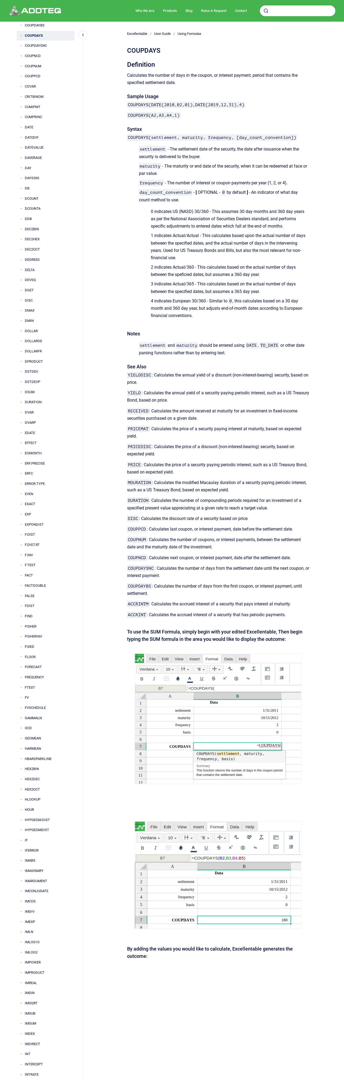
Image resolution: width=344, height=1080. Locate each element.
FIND (29, 616)
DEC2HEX (32, 239)
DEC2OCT (32, 249)
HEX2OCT (32, 789)
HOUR (29, 810)
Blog (189, 11)
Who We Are (144, 11)
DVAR (29, 412)
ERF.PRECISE (35, 463)
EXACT (30, 504)
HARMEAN (33, 748)
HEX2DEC (32, 779)
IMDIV (30, 911)
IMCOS (30, 901)
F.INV (29, 555)
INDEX (30, 1034)
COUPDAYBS (35, 25)
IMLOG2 (31, 952)
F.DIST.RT (32, 545)
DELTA (30, 270)
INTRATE (32, 1074)
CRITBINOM (34, 97)
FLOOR (30, 657)
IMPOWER (33, 962)
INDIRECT (32, 1044)
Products (170, 11)
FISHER (30, 626)
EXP (28, 514)
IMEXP (30, 922)
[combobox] (297, 11)
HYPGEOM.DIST (37, 820)
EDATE (30, 433)
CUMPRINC (33, 117)
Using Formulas (189, 34)
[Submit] (266, 10)
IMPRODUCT (35, 973)
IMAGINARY (34, 871)
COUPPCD (32, 76)
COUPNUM (33, 66)
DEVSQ (30, 280)
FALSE (30, 596)
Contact (241, 11)
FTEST (30, 687)
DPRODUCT (34, 361)
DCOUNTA (32, 208)
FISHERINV (33, 636)
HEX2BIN (32, 769)
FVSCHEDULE (35, 708)
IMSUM (30, 1023)
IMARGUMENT (36, 881)
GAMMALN (33, 718)
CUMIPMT (32, 107)
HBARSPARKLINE (38, 759)
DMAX (30, 310)
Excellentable (137, 34)
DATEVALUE (34, 147)
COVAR (30, 86)
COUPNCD (33, 56)
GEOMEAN (33, 738)
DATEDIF (32, 137)
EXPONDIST (34, 524)
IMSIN (30, 993)
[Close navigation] (83, 35)
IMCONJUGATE (36, 891)
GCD (28, 728)
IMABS (30, 860)
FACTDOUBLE (35, 586)
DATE (29, 127)
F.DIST (30, 534)
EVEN (29, 494)
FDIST (30, 606)
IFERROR (32, 850)
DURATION (33, 402)
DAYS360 (32, 178)
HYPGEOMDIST (37, 830)
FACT (29, 575)
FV (27, 697)
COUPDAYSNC (36, 46)
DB (27, 188)
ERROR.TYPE (35, 484)
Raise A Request (213, 11)
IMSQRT (31, 1003)
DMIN (29, 321)
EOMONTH (33, 453)
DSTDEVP (32, 382)
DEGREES (32, 260)
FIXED (29, 647)
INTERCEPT (34, 1064)
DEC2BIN (32, 229)
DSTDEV (31, 371)
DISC (29, 300)
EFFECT (31, 443)
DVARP (30, 423)
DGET (29, 290)
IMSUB (30, 1013)
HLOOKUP (32, 799)
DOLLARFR (33, 351)
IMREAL (31, 983)
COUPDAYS (34, 36)
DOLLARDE (33, 341)
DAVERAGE (33, 158)
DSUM (30, 392)
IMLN (29, 932)
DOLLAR (31, 331)
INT (27, 1054)
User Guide (162, 34)
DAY (28, 168)
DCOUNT (32, 198)
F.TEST (30, 565)
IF (26, 840)
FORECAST (33, 667)
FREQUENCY (34, 677)
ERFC (29, 473)
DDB (28, 219)
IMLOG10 (32, 942)
